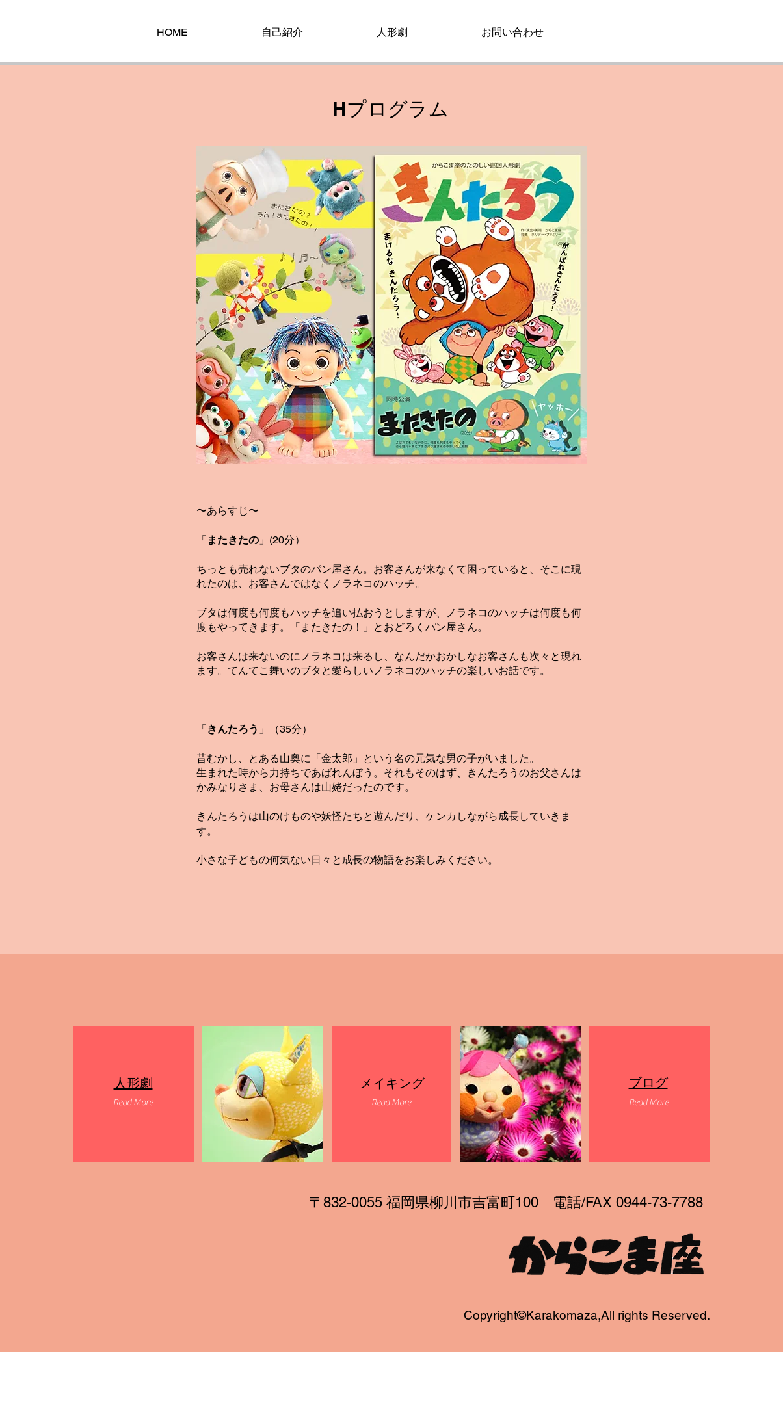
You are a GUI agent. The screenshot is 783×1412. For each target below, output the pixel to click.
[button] (132, 1103)
